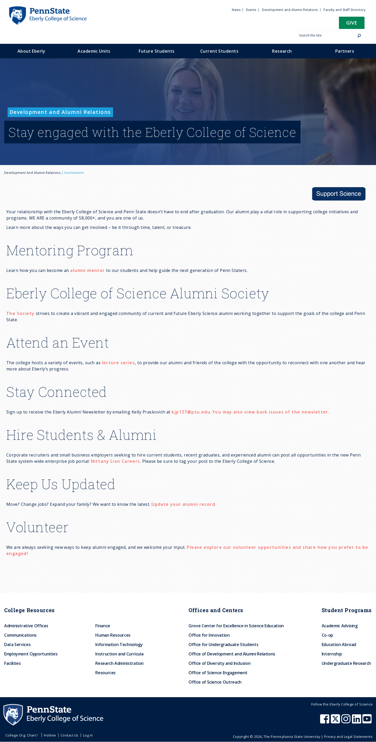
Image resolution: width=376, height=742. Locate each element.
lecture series (118, 363)
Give (351, 22)
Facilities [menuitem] (12, 663)
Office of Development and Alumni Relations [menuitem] (232, 654)
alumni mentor (87, 270)
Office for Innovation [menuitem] (209, 635)
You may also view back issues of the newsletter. (271, 412)
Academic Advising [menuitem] (340, 626)
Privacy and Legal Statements (348, 736)
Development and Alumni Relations (32, 173)
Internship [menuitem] (332, 654)
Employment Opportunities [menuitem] (30, 654)
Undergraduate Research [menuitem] (346, 663)
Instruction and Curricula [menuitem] (119, 654)
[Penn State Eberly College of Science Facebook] (325, 721)
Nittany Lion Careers (115, 461)
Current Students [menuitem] (219, 51)
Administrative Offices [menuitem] (26, 626)
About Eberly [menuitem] (31, 51)
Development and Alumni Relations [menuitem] (290, 10)
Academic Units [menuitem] (94, 51)
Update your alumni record (183, 504)
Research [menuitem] (282, 51)
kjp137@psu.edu (191, 412)
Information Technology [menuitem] (119, 644)
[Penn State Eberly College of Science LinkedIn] (357, 721)
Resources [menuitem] (105, 673)
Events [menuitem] (251, 10)
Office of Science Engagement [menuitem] (218, 673)
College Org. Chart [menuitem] (22, 735)
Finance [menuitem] (102, 626)
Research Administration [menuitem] (119, 663)
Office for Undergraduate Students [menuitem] (223, 644)
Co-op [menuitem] (327, 635)
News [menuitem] (236, 10)
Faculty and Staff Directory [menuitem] (345, 10)
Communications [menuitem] (20, 635)
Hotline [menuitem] (50, 735)
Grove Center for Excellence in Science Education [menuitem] (236, 626)
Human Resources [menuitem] (113, 635)
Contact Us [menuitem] (70, 735)
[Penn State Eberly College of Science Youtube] (367, 721)
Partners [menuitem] (344, 51)
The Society (20, 313)
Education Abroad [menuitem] (339, 644)
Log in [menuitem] (88, 735)
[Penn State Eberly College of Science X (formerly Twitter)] (336, 721)
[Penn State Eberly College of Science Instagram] (346, 721)
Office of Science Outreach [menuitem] (215, 682)
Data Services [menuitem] (17, 644)
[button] (352, 24)
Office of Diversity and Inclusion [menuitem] (219, 663)
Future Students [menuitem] (156, 51)
